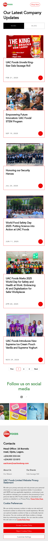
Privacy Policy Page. (37, 499)
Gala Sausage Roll (32, 474)
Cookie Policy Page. (23, 520)
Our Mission (7, 474)
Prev (12, 369)
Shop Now (35, 4)
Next (36, 369)
